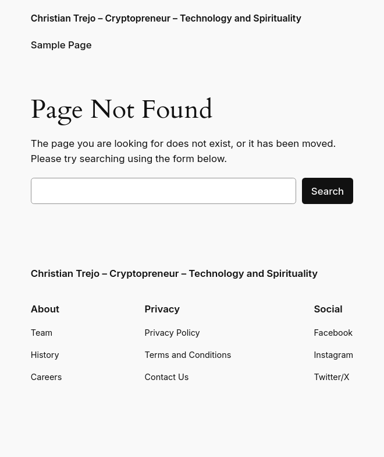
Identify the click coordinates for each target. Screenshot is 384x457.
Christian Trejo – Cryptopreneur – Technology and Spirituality (166, 18)
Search (327, 191)
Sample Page (61, 45)
